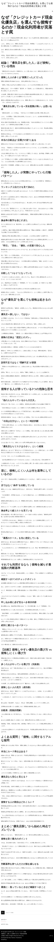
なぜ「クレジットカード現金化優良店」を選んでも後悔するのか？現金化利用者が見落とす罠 (14, 933)
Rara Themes (12, 937)
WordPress (4, 939)
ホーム (51, 935)
